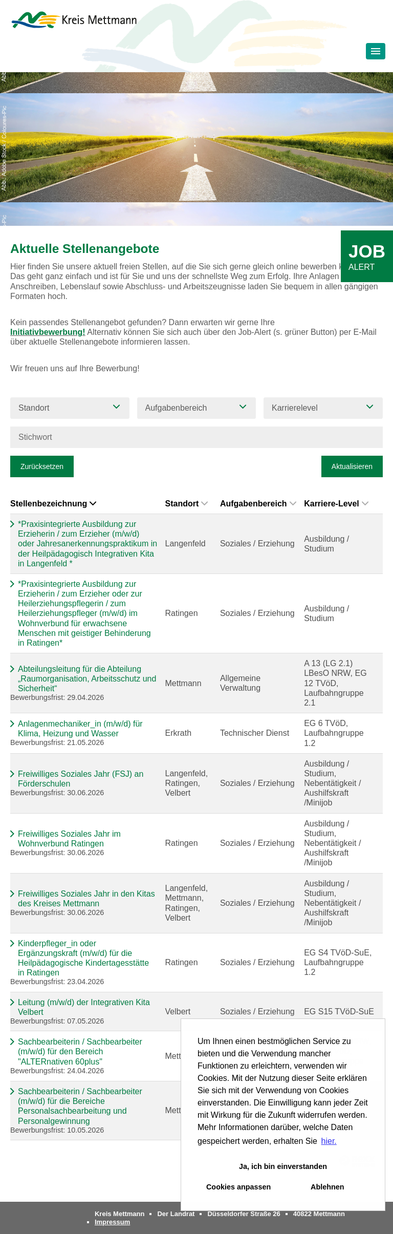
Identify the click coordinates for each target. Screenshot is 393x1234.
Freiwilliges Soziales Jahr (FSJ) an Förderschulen (80, 779)
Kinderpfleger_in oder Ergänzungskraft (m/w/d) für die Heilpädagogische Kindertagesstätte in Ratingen (83, 958)
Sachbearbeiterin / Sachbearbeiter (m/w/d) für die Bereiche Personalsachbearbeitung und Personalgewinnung (80, 1106)
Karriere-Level (336, 503)
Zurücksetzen (41, 466)
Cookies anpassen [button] (238, 1187)
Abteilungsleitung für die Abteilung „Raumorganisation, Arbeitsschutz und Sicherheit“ (87, 679)
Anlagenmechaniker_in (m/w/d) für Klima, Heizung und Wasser (80, 728)
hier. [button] (329, 1141)
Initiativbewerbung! (47, 332)
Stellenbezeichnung (53, 503)
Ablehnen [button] (327, 1187)
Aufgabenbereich (258, 503)
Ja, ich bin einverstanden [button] (283, 1166)
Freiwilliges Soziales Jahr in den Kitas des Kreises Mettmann (86, 898)
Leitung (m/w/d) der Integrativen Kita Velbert (84, 1007)
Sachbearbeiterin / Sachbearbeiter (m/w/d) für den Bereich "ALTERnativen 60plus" (80, 1051)
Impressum (112, 1222)
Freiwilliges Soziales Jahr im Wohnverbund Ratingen (69, 838)
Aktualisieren (352, 466)
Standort (186, 503)
